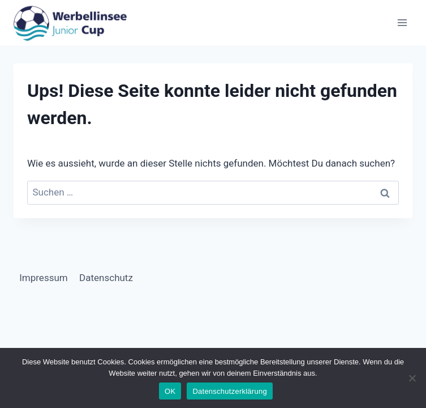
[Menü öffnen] (401, 22)
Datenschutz (106, 277)
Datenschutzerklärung (229, 391)
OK (170, 391)
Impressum (43, 277)
